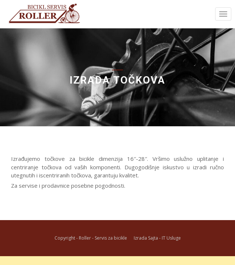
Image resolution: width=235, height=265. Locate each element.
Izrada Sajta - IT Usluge (157, 238)
